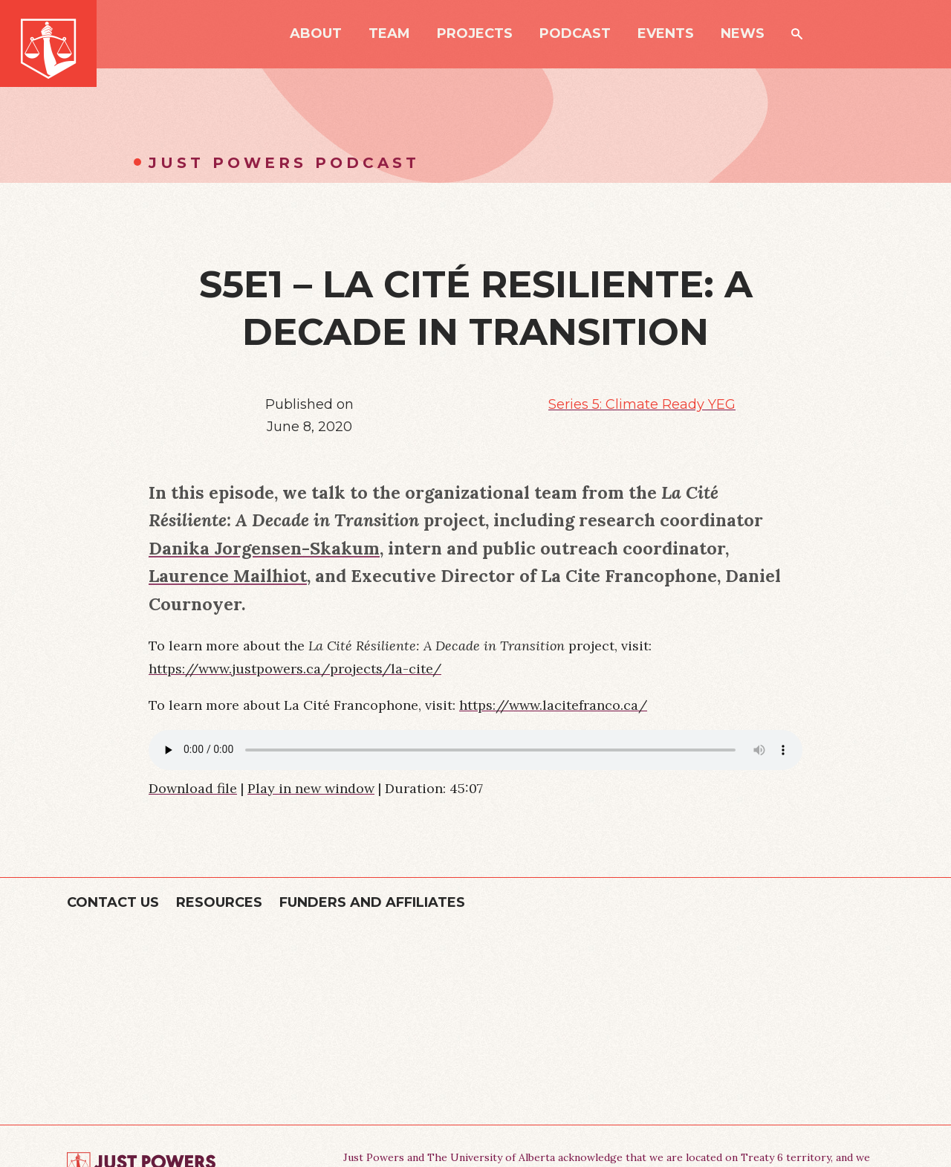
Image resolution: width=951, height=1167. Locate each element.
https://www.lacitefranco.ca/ (553, 705)
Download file (193, 788)
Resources (219, 902)
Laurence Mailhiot (228, 575)
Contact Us (113, 902)
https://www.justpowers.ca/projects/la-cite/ (295, 668)
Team (389, 34)
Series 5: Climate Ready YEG (642, 404)
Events (665, 34)
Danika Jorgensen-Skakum (264, 548)
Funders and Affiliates (372, 902)
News (743, 34)
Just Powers (48, 43)
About (316, 34)
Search (796, 33)
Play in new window (310, 788)
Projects (475, 34)
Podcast (575, 34)
